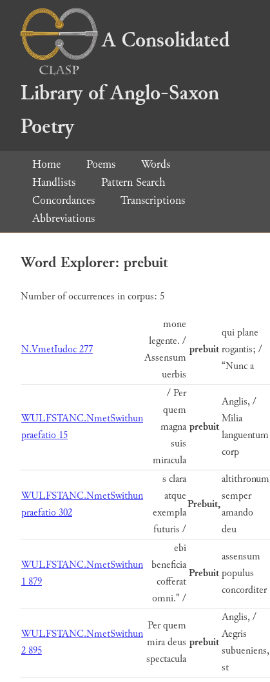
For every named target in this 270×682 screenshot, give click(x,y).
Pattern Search (133, 182)
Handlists (53, 182)
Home (46, 164)
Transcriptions (153, 200)
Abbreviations (63, 218)
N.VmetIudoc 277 (57, 349)
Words (155, 164)
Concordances (63, 200)
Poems (100, 164)
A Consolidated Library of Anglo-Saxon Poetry (125, 83)
